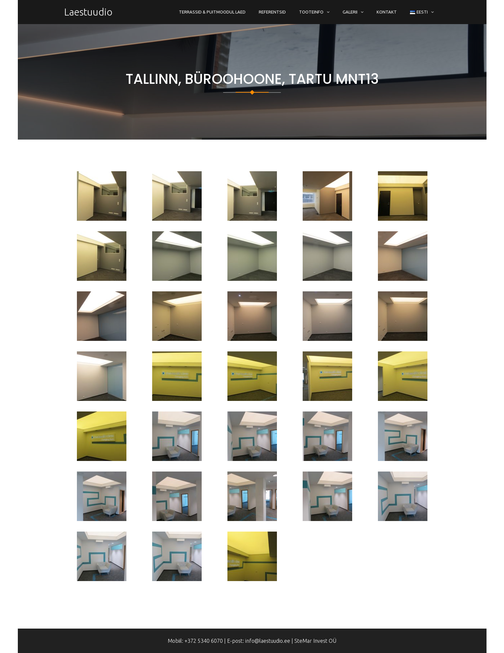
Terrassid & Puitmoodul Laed (212, 12)
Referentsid (272, 12)
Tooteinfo (311, 12)
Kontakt (387, 12)
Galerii (350, 12)
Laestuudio (88, 11)
